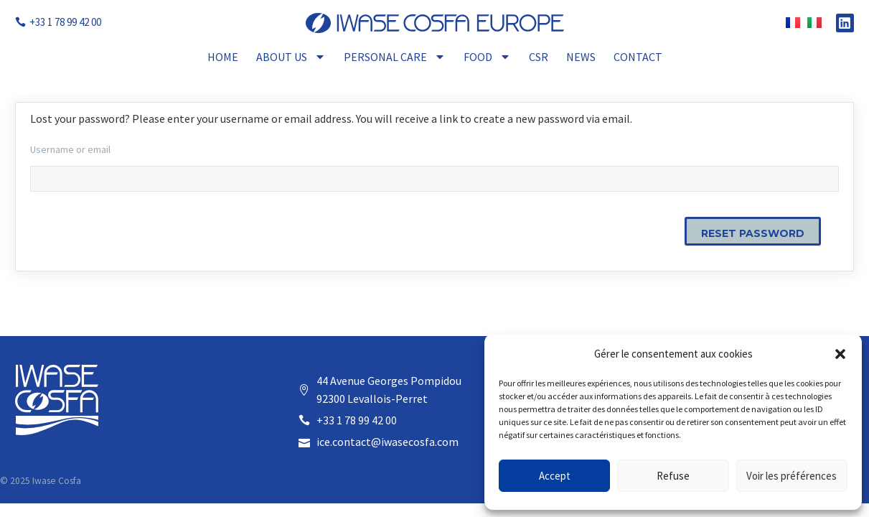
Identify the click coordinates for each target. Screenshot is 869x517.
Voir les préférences (791, 476)
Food (487, 57)
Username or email (70, 149)
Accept (554, 476)
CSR (538, 57)
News (581, 57)
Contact (638, 57)
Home (222, 57)
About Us (291, 57)
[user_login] (434, 179)
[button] (840, 354)
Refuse (673, 476)
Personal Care (395, 57)
